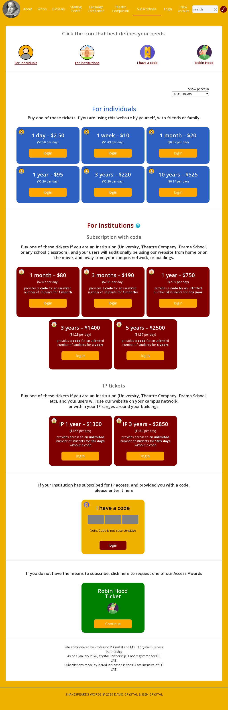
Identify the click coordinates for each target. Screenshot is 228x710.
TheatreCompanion (120, 9)
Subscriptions (146, 9)
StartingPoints (75, 9)
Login (168, 9)
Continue (113, 623)
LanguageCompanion (96, 9)
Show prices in (198, 89)
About (27, 9)
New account (183, 9)
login (48, 153)
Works (42, 9)
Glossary (58, 9)
